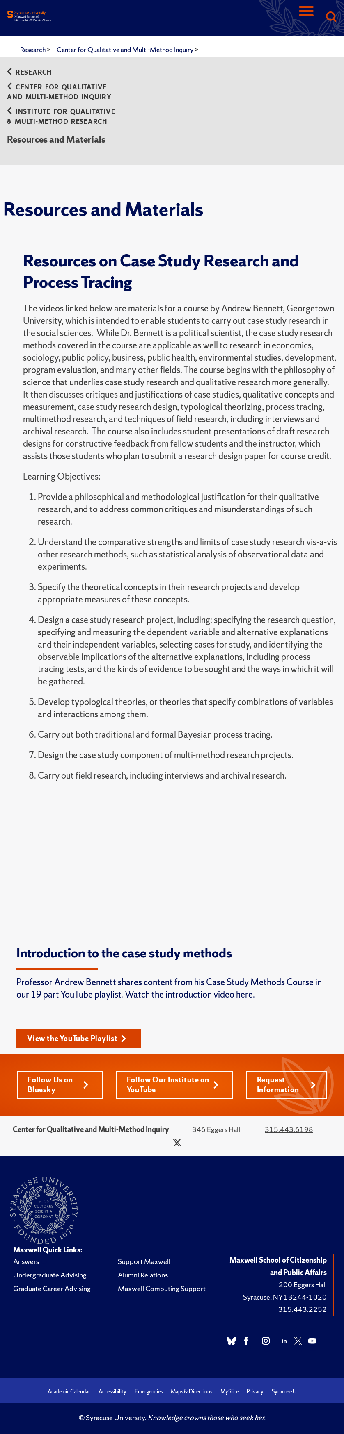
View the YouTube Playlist (76, 1038)
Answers (26, 1261)
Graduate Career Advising (52, 1288)
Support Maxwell (144, 1261)
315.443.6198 (289, 1129)
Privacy (255, 1391)
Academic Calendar (69, 1391)
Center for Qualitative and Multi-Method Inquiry (126, 49)
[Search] (331, 17)
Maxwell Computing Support (162, 1288)
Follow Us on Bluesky (58, 1084)
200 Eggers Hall (303, 1284)
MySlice (229, 1391)
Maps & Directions (191, 1391)
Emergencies (149, 1391)
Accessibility (112, 1391)
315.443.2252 (302, 1309)
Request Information (286, 1084)
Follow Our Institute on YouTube (173, 1084)
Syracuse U (284, 1391)
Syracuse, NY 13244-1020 (285, 1297)
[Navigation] (306, 17)
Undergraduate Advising (50, 1274)
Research (33, 49)
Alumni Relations (143, 1274)
